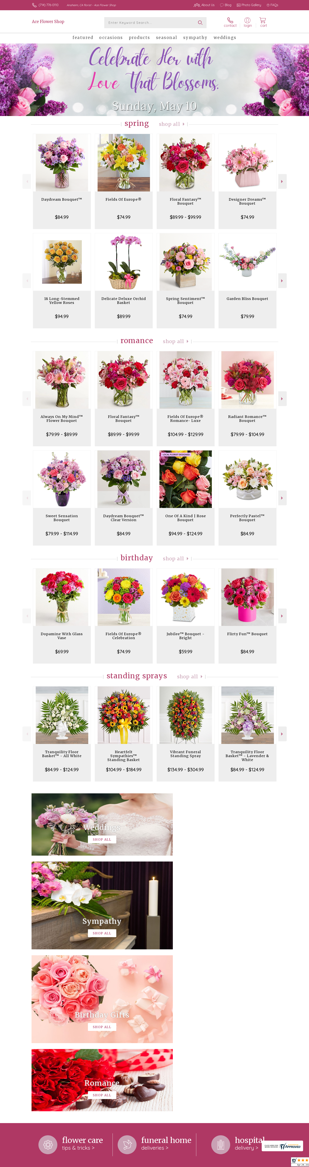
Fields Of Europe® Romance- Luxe (186, 418)
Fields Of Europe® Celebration (124, 636)
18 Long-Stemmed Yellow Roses (62, 300)
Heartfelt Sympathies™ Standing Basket (123, 756)
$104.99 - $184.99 (123, 769)
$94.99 (62, 316)
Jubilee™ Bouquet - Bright (186, 636)
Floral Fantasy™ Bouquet (185, 201)
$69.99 (62, 652)
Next (282, 181)
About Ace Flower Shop (51, 1015)
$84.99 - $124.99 (62, 769)
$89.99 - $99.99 (185, 217)
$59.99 (185, 652)
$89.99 (123, 316)
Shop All (169, 124)
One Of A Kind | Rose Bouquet (185, 518)
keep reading (185, 1023)
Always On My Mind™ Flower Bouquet (62, 418)
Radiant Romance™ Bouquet (247, 418)
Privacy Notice (215, 1163)
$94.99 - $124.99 (185, 534)
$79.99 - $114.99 (62, 534)
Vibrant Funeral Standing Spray (185, 754)
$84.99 (62, 217)
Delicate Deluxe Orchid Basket (123, 300)
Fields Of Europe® (124, 199)
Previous (26, 181)
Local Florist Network (243, 1163)
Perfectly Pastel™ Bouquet (247, 518)
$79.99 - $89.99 (61, 434)
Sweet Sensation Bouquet (62, 518)
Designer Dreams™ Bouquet (247, 201)
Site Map (267, 1163)
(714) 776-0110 (49, 5)
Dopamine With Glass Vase (62, 636)
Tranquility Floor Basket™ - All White (62, 754)
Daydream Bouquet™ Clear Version (123, 518)
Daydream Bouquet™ (61, 199)
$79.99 (247, 316)
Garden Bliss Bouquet (247, 298)
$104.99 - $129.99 (185, 434)
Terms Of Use (192, 1163)
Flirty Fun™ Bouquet (247, 634)
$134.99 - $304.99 (186, 769)
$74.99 (123, 217)
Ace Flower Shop (48, 21)
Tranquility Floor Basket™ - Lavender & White (247, 756)
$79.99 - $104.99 (247, 434)
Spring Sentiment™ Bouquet (185, 300)
